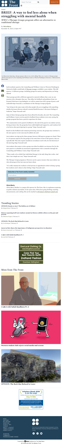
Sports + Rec (7, 424)
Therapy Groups (31, 89)
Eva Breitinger (6, 223)
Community (6, 435)
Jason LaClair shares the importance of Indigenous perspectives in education (26, 228)
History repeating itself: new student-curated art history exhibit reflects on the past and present (29, 213)
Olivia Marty (7, 26)
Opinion (5, 426)
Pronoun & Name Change (10, 436)
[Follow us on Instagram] (37, 434)
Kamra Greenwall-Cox (9, 230)
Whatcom (6, 423)
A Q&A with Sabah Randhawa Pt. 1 (12, 235)
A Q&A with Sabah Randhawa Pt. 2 (15, 307)
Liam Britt (5, 237)
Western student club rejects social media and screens (22, 345)
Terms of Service (8, 429)
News (4, 418)
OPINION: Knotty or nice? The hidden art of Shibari (18, 206)
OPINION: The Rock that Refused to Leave (15, 221)
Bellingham (6, 421)
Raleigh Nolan (6, 208)
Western (6, 420)
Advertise (6, 434)
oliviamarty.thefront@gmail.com (47, 192)
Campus (3, 9)
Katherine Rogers (7, 216)
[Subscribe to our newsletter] (41, 434)
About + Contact (8, 427)
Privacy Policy (7, 430)
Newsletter (54, 2)
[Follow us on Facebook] (33, 434)
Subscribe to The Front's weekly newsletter (21, 171)
